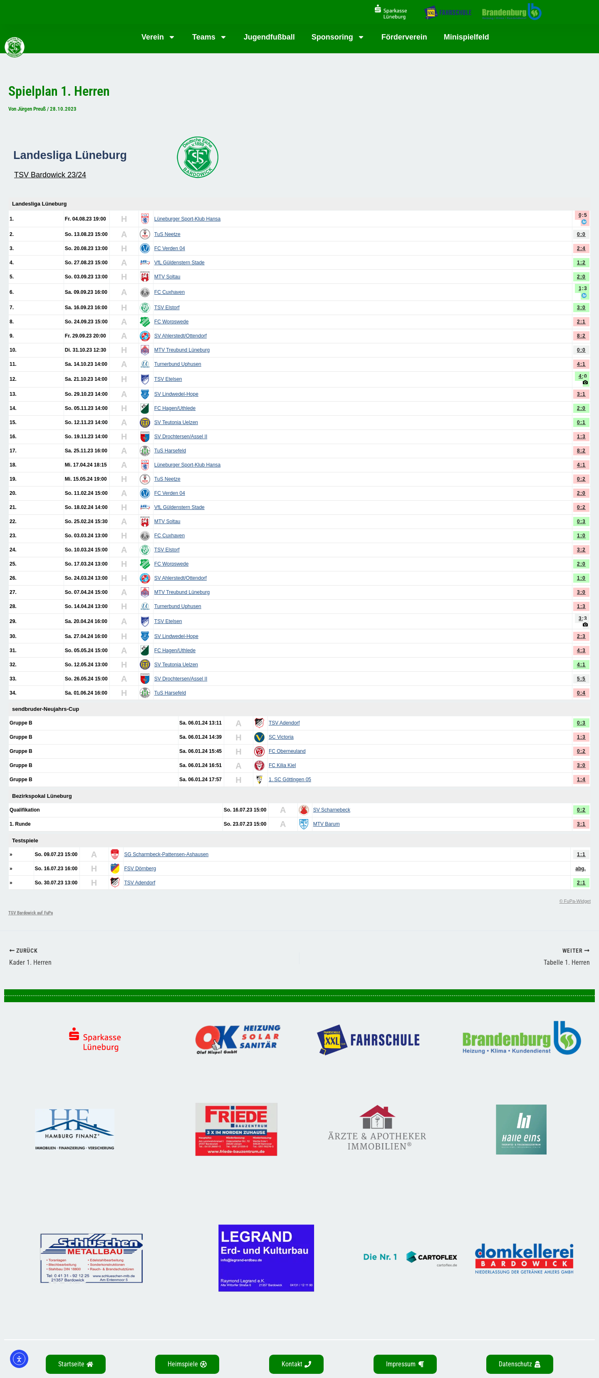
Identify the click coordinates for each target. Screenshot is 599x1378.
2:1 (581, 322)
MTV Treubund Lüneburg (182, 350)
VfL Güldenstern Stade (179, 263)
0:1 (581, 422)
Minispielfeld (466, 37)
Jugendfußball (269, 37)
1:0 (581, 536)
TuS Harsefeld (170, 451)
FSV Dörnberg (140, 868)
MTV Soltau (167, 277)
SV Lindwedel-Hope (176, 394)
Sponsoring (338, 37)
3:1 (581, 394)
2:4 (581, 248)
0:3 (581, 521)
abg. (580, 868)
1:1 (581, 854)
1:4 (581, 779)
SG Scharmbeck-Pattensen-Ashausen (166, 854)
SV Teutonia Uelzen (176, 422)
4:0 (583, 376)
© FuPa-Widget (575, 901)
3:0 (581, 307)
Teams (209, 37)
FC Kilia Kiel (282, 765)
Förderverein (404, 37)
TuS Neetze (167, 234)
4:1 (581, 364)
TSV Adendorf (284, 723)
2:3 (581, 636)
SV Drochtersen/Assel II (180, 436)
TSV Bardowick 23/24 (50, 175)
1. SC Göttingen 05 (290, 779)
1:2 (581, 263)
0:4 (581, 693)
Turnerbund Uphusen (177, 364)
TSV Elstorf (167, 307)
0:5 (583, 215)
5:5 (581, 679)
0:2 (581, 479)
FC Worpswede (171, 322)
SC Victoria (281, 737)
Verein (158, 37)
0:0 (581, 234)
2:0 (581, 277)
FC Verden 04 (169, 248)
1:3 (583, 288)
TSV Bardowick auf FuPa (30, 913)
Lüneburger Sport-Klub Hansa (187, 219)
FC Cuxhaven (169, 292)
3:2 (581, 550)
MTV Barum (326, 824)
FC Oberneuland (287, 751)
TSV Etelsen (168, 379)
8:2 (581, 336)
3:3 (583, 618)
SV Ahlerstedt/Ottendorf (180, 336)
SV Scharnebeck (331, 810)
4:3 (581, 650)
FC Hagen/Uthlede (175, 408)
